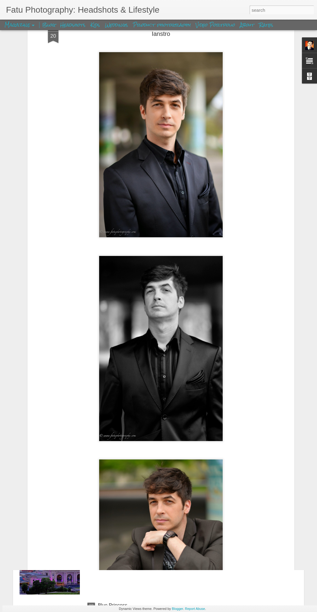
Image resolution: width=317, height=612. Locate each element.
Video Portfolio (216, 25)
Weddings (116, 25)
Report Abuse (195, 608)
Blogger (177, 608)
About (248, 25)
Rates (266, 25)
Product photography (162, 25)
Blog (48, 25)
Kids (95, 25)
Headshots (73, 25)
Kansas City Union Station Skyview (135, 536)
